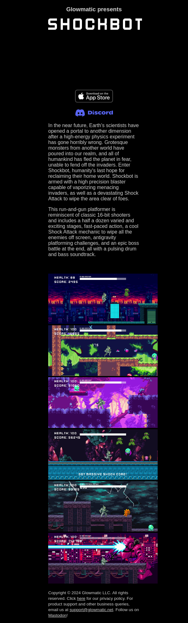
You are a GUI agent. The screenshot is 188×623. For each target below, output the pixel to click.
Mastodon (57, 615)
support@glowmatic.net (91, 609)
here (81, 598)
